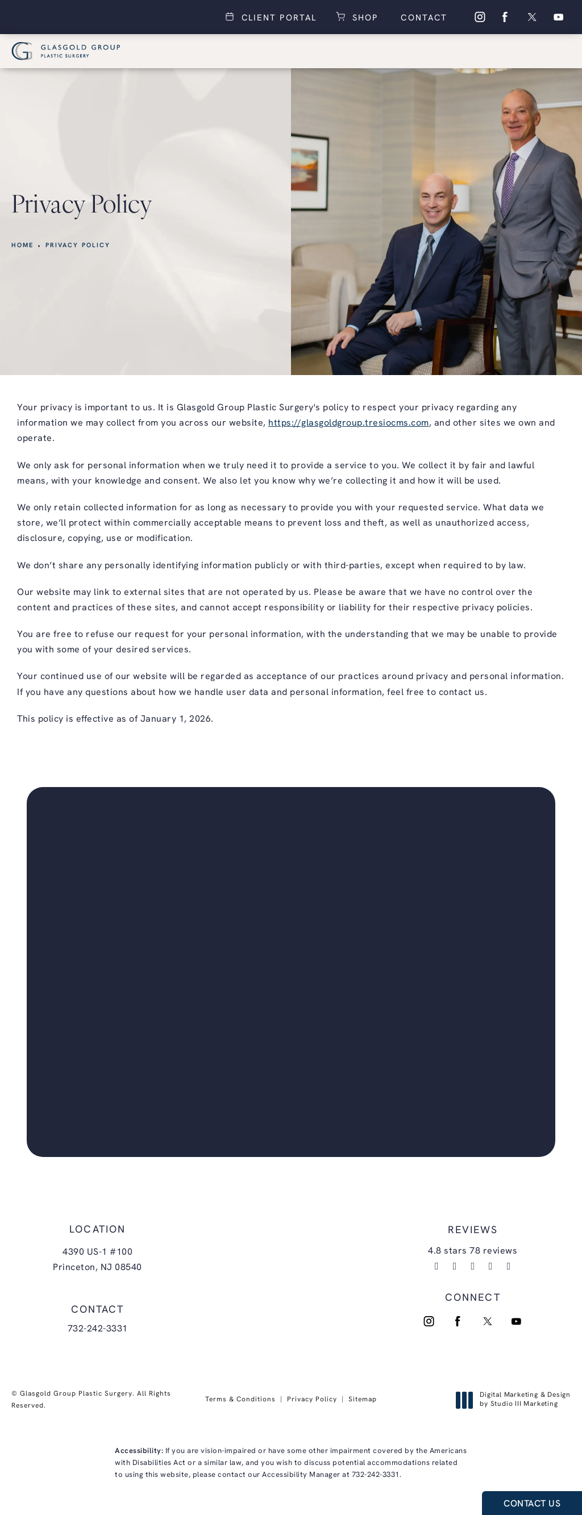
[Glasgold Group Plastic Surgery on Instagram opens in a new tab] (479, 17)
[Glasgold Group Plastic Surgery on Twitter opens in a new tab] (532, 17)
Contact (422, 18)
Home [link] (22, 246)
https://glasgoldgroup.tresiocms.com (348, 423)
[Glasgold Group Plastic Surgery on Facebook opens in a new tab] (505, 17)
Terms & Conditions (240, 1399)
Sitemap (362, 1399)
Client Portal (277, 17)
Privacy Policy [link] (78, 246)
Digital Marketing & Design (516, 1400)
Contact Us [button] (532, 1504)
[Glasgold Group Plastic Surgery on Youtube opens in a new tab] (558, 17)
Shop (363, 17)
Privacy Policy (312, 1399)
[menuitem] (479, 17)
